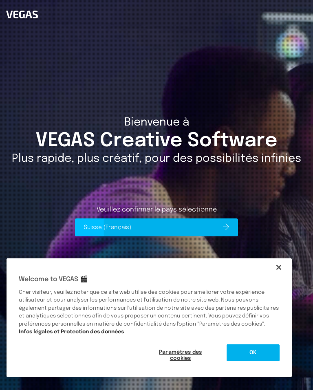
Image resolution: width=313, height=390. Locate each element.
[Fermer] (279, 267)
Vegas (13, 2)
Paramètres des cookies (180, 355)
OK (252, 352)
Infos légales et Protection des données (71, 332)
